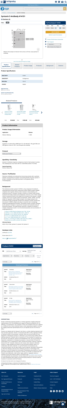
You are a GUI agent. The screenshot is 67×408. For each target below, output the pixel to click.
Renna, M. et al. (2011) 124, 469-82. (16, 220)
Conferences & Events (23, 388)
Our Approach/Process (6, 379)
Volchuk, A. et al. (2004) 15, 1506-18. (17, 213)
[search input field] (43, 8)
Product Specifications (6, 65)
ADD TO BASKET (55, 32)
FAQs (51, 388)
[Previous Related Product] (2, 112)
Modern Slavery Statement (40, 388)
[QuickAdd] (59, 2)
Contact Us (52, 385)
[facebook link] (51, 391)
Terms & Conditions (38, 385)
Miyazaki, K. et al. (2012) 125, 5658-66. (16, 214)
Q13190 (10, 232)
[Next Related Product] (41, 112)
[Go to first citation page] (32, 261)
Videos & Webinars (22, 395)
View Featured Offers (33, 5)
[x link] (54, 391)
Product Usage (28, 65)
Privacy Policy (37, 379)
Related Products (17, 65)
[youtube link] (63, 391)
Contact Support (54, 382)
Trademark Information (35, 364)
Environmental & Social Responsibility (7, 390)
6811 (11, 235)
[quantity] (58, 28)
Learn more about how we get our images (22, 61)
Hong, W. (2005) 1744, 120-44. (17, 211)
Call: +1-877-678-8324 (55, 379)
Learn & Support (22, 376)
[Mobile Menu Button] (1, 2)
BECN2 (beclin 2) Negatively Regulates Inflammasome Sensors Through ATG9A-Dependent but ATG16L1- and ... (16, 273)
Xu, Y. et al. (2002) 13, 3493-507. (16, 217)
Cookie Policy (37, 382)
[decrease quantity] (55, 28)
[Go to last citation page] (40, 261)
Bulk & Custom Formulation (55, 35)
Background (50, 65)
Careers (3, 386)
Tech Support (50, 42)
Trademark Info (37, 376)
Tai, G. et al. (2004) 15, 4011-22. (16, 215)
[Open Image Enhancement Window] (38, 49)
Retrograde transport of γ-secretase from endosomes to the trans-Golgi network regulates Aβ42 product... (16, 287)
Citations (60, 65)
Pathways (20, 382)
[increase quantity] (60, 28)
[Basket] (62, 2)
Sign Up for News (5, 394)
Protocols (39, 65)
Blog (19, 385)
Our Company (4, 376)
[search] (64, 8)
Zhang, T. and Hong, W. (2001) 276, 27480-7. (18, 218)
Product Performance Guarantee (55, 39)
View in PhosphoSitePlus (9, 238)
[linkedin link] (57, 391)
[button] (63, 404)
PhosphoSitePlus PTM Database (23, 391)
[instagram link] (60, 391)
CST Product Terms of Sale (35, 354)
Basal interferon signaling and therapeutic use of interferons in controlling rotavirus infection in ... (15, 301)
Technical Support (54, 376)
